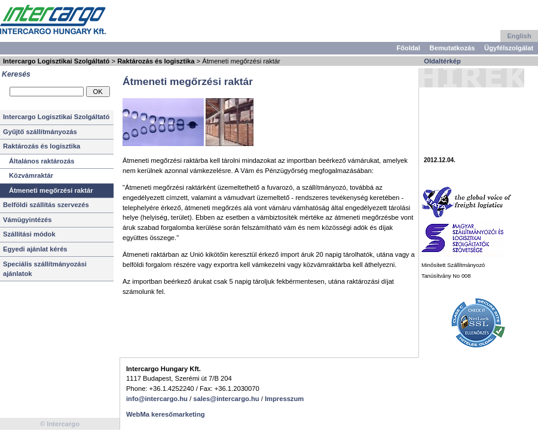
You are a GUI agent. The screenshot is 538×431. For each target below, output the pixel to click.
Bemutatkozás (452, 47)
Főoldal (408, 47)
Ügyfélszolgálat (508, 47)
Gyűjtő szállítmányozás (40, 131)
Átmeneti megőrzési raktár (51, 190)
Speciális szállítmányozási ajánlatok (45, 269)
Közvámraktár (31, 175)
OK (97, 91)
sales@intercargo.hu (226, 398)
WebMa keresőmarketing (165, 414)
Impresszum (284, 398)
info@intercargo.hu (157, 398)
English (519, 36)
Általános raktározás (41, 161)
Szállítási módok (29, 234)
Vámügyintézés (27, 219)
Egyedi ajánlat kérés (35, 249)
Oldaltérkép (442, 61)
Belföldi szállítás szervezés (46, 204)
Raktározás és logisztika (155, 61)
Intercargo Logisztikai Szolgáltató (56, 61)
